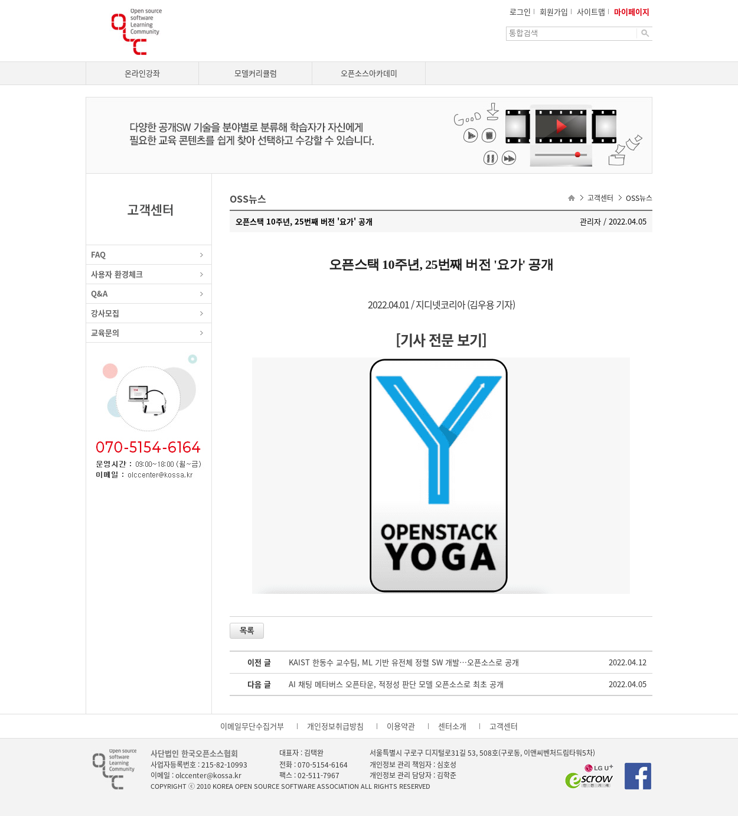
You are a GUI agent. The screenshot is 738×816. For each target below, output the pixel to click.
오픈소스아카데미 (369, 73)
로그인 (520, 11)
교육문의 (105, 332)
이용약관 (401, 726)
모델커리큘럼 (255, 73)
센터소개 (452, 726)
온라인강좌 (142, 73)
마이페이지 (631, 11)
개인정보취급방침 (335, 726)
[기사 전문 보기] (441, 339)
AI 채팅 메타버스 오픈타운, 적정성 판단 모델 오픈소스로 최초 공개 (396, 684)
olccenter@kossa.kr (208, 775)
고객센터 (503, 726)
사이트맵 (591, 11)
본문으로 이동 (0, 0)
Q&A (99, 293)
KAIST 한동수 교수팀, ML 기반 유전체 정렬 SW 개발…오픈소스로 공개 (404, 662)
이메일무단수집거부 (252, 726)
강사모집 (105, 312)
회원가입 (554, 11)
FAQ (98, 254)
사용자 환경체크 (117, 273)
